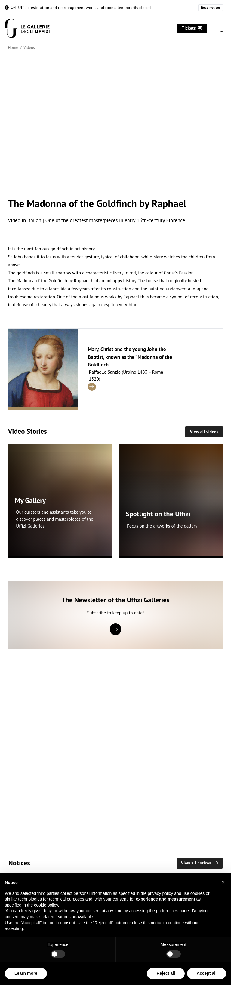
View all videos (204, 431)
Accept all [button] (207, 973)
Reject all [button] (165, 973)
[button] (223, 882)
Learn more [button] (25, 973)
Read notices (210, 7)
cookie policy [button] (46, 905)
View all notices (199, 863)
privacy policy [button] (160, 893)
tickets (192, 28)
